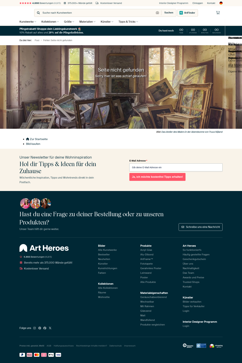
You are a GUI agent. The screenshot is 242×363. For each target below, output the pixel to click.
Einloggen (198, 3)
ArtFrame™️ (146, 258)
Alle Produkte (148, 281)
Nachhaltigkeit (191, 268)
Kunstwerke (26, 21)
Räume (102, 292)
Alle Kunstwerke (107, 249)
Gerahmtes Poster (150, 268)
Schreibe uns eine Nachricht (200, 226)
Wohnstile (104, 296)
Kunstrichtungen (107, 268)
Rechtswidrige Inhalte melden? (91, 345)
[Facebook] (45, 328)
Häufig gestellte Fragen (196, 254)
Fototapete (146, 263)
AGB (49, 345)
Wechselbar (147, 301)
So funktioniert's (192, 249)
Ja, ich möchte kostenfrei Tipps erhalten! (157, 176)
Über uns (188, 263)
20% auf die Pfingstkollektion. (66, 32)
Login (186, 310)
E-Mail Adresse (138, 160)
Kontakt (211, 3)
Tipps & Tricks (131, 21)
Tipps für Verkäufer (194, 306)
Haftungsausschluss (64, 345)
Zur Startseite (37, 139)
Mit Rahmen (147, 306)
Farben (102, 272)
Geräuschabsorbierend (153, 296)
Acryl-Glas (146, 249)
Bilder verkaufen (192, 301)
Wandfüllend (147, 319)
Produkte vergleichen (152, 324)
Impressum (130, 345)
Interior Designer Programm (173, 3)
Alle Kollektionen (108, 287)
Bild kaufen (33, 143)
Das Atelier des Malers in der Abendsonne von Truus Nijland (192, 131)
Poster (144, 277)
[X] (50, 328)
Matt (142, 315)
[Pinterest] (40, 328)
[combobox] (112, 13)
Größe (69, 21)
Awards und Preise (193, 277)
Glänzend (145, 310)
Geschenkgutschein (194, 258)
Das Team (188, 272)
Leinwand (145, 272)
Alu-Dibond (146, 254)
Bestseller (104, 254)
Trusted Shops (191, 281)
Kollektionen (49, 21)
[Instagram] (34, 328)
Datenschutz (115, 345)
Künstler (109, 21)
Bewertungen (40, 3)
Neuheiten (104, 258)
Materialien (88, 21)
